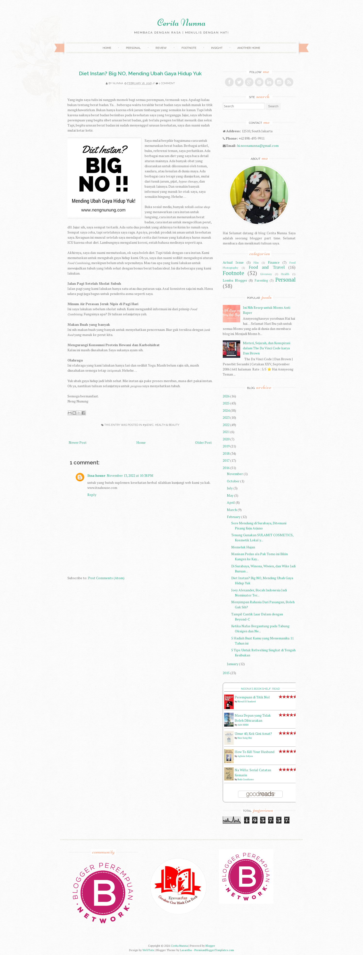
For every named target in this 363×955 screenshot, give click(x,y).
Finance (274, 262)
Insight (217, 48)
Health (285, 274)
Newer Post (78, 442)
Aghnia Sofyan (245, 756)
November (235, 473)
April (231, 502)
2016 (226, 467)
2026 (226, 396)
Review (161, 48)
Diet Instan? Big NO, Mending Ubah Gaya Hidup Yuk (140, 73)
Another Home (248, 48)
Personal (133, 48)
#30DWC (148, 425)
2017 (226, 460)
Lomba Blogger (235, 280)
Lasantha (186, 950)
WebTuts (148, 950)
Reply (91, 494)
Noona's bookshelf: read (260, 688)
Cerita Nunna (181, 22)
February (233, 516)
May (230, 495)
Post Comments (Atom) (106, 578)
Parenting (261, 280)
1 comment (167, 83)
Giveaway (266, 274)
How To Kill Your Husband (254, 751)
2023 (226, 417)
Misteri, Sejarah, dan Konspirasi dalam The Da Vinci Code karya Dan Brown (266, 348)
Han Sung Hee (245, 737)
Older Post (203, 442)
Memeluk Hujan (243, 547)
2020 (226, 439)
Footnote (189, 48)
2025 (226, 403)
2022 (226, 424)
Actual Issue (233, 262)
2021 (226, 431)
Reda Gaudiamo (246, 779)
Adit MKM (243, 724)
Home (107, 48)
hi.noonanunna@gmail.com (258, 145)
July (230, 488)
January (232, 664)
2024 (226, 410)
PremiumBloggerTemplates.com (214, 950)
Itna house (96, 475)
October (233, 481)
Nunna (118, 83)
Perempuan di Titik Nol (252, 697)
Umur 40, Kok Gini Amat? (253, 733)
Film (256, 262)
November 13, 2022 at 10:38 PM (130, 475)
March (232, 509)
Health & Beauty (167, 425)
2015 (226, 672)
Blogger (210, 945)
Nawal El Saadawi (247, 701)
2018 (226, 453)
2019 (226, 446)
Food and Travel (267, 267)
